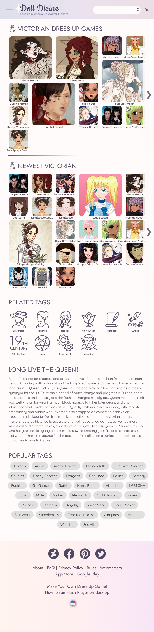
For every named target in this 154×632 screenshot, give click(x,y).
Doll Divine (39, 8)
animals (20, 466)
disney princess (45, 476)
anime (40, 466)
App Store (64, 574)
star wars (22, 515)
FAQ (51, 568)
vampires (111, 515)
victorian (134, 515)
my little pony (108, 495)
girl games (41, 485)
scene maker (125, 505)
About (37, 568)
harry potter (87, 485)
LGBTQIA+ (137, 485)
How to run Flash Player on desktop (77, 592)
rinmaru (50, 505)
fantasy (138, 476)
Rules (91, 568)
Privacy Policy (70, 568)
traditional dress (81, 515)
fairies (118, 476)
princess (28, 505)
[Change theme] (147, 10)
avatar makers (65, 466)
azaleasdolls (95, 466)
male (40, 495)
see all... (89, 524)
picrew (132, 495)
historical (113, 485)
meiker (58, 495)
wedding (67, 524)
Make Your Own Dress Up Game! (77, 586)
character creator (129, 466)
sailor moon (96, 505)
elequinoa (96, 476)
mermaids (80, 495)
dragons (73, 476)
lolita (23, 495)
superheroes (49, 515)
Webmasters (111, 568)
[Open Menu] (9, 10)
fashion (17, 485)
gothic (63, 485)
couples (17, 476)
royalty (72, 505)
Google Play (88, 574)
